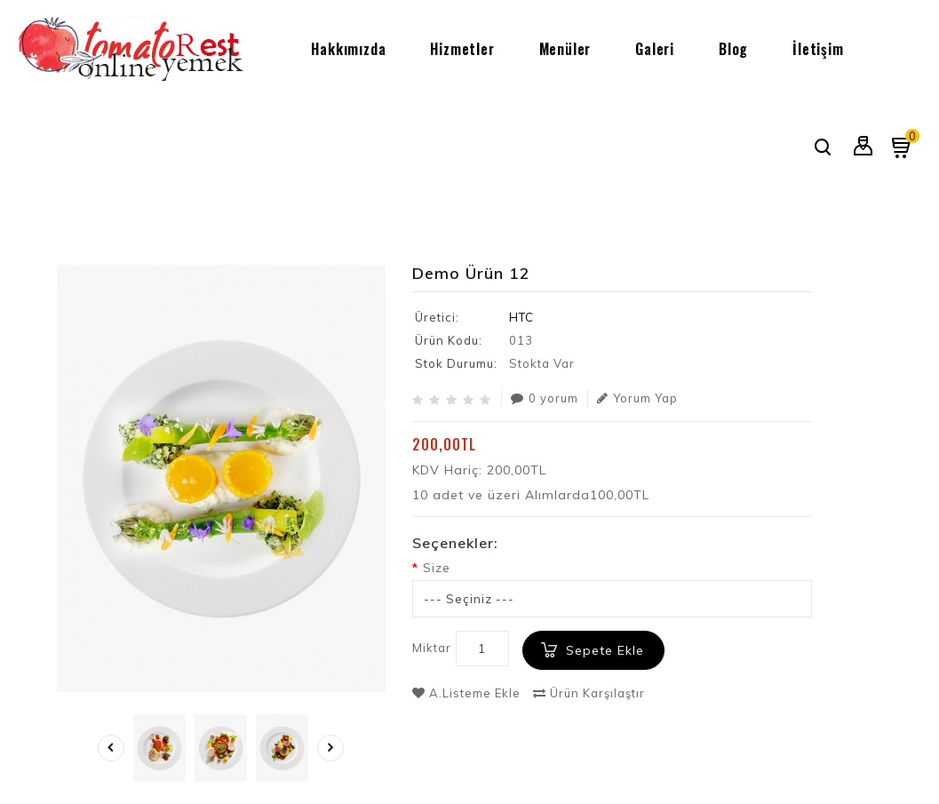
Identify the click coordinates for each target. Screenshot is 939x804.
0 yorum (544, 398)
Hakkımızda (348, 49)
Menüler (565, 49)
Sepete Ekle (605, 650)
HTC (521, 317)
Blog (733, 49)
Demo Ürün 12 (835, 208)
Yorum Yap (637, 398)
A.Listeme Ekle (466, 693)
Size (436, 568)
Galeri (654, 49)
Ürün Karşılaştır (589, 693)
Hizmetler (462, 49)
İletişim (817, 49)
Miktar (431, 648)
